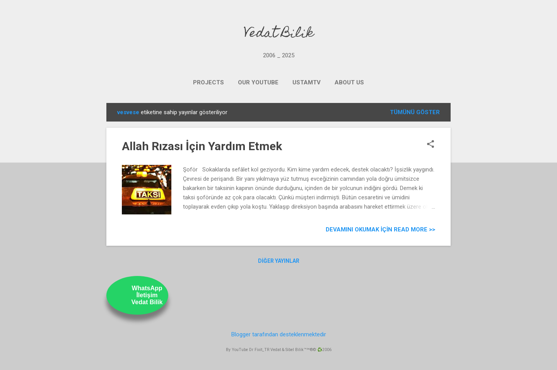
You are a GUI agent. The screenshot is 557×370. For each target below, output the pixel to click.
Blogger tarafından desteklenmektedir (278, 334)
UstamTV (306, 82)
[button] (430, 144)
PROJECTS (208, 82)
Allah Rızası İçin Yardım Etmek (202, 146)
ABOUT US (349, 82)
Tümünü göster (415, 112)
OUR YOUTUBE (258, 82)
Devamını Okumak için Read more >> (380, 229)
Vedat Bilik (279, 34)
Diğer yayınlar (278, 261)
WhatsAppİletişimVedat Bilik (147, 295)
